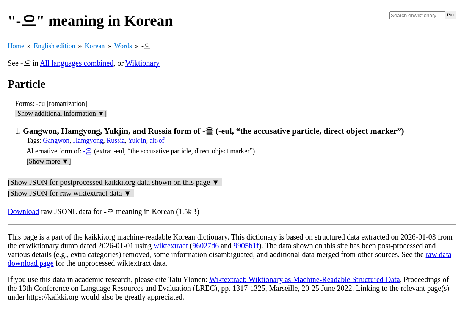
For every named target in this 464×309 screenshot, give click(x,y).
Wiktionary (142, 63)
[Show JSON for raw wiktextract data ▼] (71, 193)
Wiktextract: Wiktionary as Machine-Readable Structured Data (304, 279)
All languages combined (76, 63)
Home (16, 46)
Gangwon (56, 140)
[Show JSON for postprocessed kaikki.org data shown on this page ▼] (115, 182)
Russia (116, 140)
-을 (87, 151)
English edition (54, 46)
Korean (95, 46)
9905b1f (246, 245)
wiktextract (171, 245)
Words (123, 46)
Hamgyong (88, 140)
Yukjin (137, 140)
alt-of (157, 140)
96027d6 (205, 245)
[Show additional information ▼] (61, 113)
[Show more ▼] (49, 161)
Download (23, 211)
